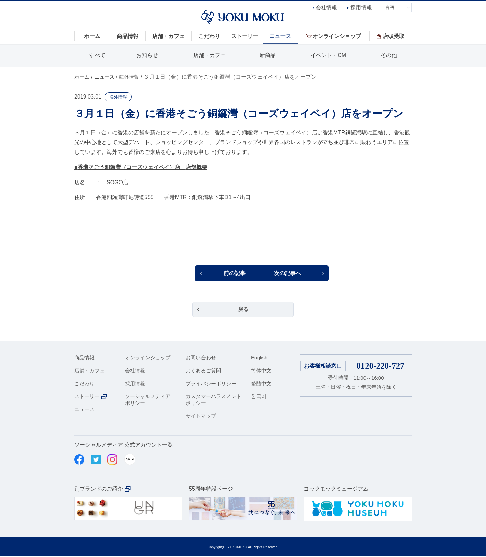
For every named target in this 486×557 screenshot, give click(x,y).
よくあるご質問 (203, 371)
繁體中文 (261, 384)
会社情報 (326, 7)
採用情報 (361, 7)
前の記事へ (189, 273)
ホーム (82, 77)
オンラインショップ (147, 359)
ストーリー (87, 397)
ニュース (106, 77)
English (259, 359)
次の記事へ (298, 273)
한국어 (258, 397)
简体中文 (261, 371)
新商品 (268, 55)
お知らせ (147, 55)
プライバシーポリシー (211, 384)
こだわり (84, 384)
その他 (389, 55)
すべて (97, 55)
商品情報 (84, 359)
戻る (243, 310)
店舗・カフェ (209, 55)
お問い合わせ (201, 359)
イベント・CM (328, 55)
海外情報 (132, 77)
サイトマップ (201, 417)
